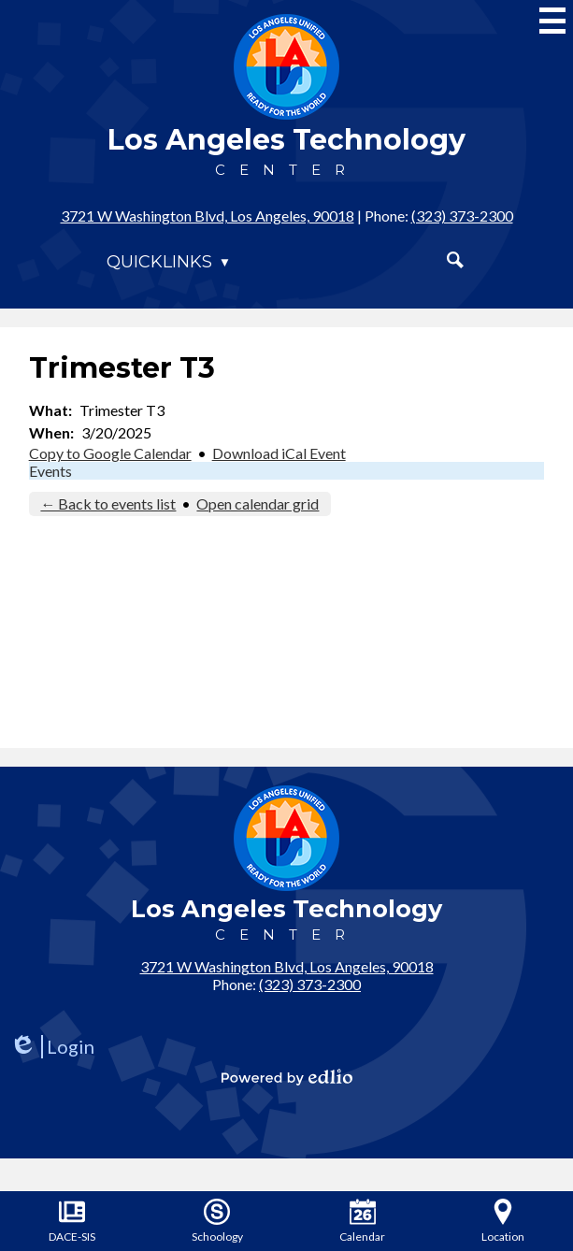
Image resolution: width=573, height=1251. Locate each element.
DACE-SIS (72, 1221)
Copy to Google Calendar (110, 453)
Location (502, 1221)
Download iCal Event (279, 453)
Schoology (217, 1221)
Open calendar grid (257, 503)
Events (50, 471)
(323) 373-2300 (462, 215)
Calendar (362, 1221)
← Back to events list (108, 503)
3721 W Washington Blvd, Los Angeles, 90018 (207, 215)
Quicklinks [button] (159, 262)
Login (51, 1046)
